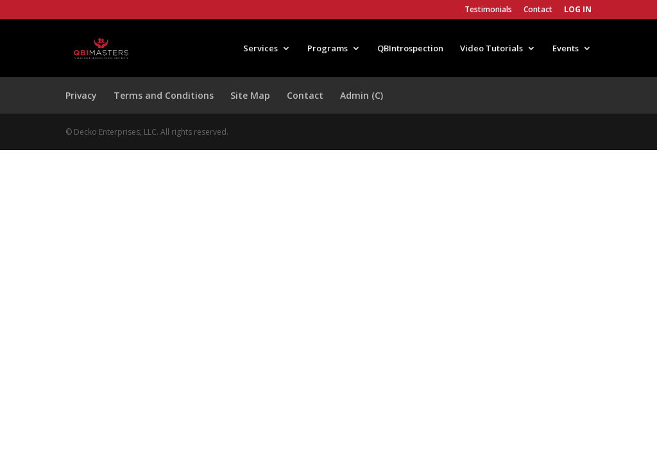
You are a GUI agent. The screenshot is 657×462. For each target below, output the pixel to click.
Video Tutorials (491, 49)
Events (565, 49)
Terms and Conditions (164, 95)
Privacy (81, 95)
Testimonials (488, 10)
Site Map (250, 95)
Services (260, 49)
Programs (327, 49)
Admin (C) (361, 95)
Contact (538, 10)
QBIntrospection (410, 49)
